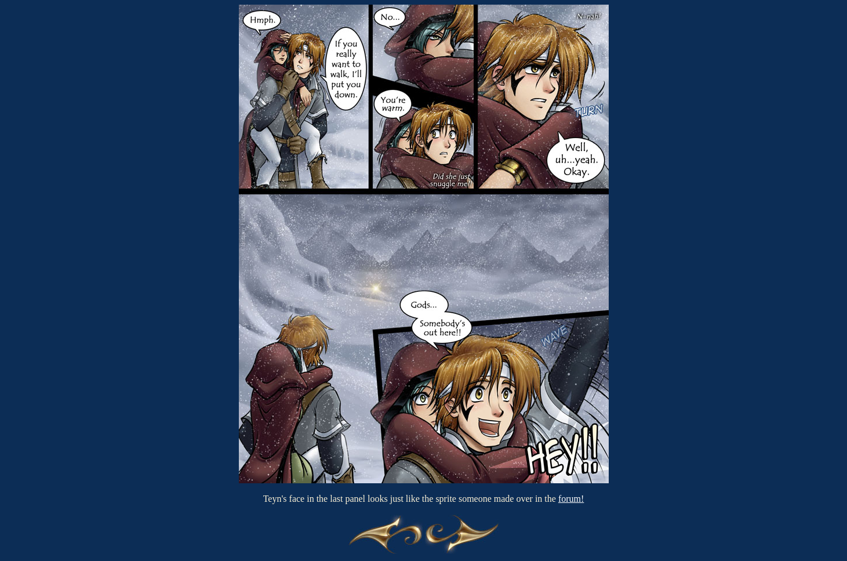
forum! (571, 499)
